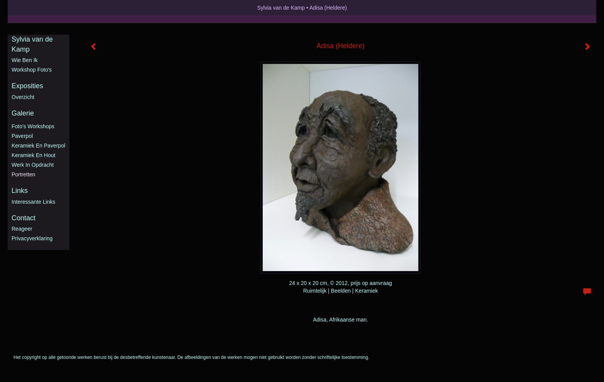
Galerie (23, 113)
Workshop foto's (32, 70)
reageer (22, 229)
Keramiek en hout (33, 155)
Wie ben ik (25, 60)
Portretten (23, 174)
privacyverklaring (32, 238)
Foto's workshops (33, 126)
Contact (23, 218)
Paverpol (22, 136)
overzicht (23, 97)
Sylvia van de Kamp (281, 8)
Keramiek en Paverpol (38, 145)
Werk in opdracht (33, 165)
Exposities (27, 86)
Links (20, 190)
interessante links (33, 202)
